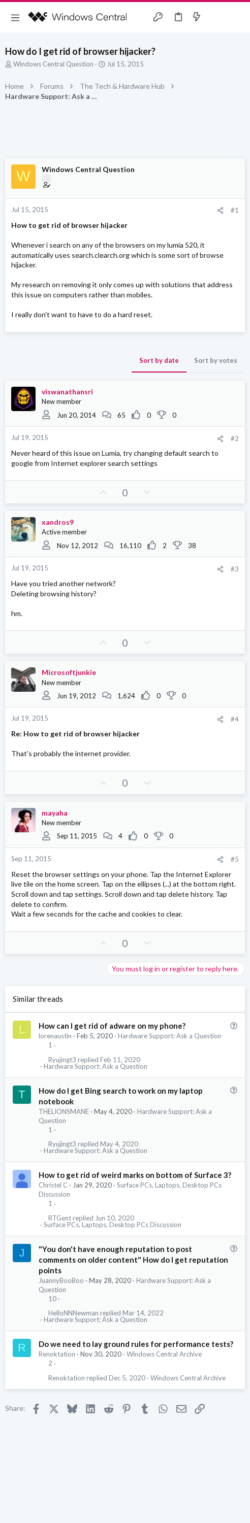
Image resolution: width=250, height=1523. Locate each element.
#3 (235, 569)
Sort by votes (215, 360)
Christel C (53, 1185)
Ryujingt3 (62, 1060)
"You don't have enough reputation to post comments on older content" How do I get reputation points (133, 1259)
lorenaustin (55, 1036)
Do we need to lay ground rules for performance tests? (136, 1343)
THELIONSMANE (64, 1111)
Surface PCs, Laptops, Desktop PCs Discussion (112, 1225)
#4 (235, 719)
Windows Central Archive (164, 1354)
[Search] (236, 17)
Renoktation (57, 1354)
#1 (235, 210)
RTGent (59, 1218)
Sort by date (159, 360)
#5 (235, 859)
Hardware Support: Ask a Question (170, 1036)
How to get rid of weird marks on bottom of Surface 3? (135, 1174)
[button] (15, 17)
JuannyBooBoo (61, 1280)
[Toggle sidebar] (216, 17)
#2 (235, 438)
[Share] (220, 210)
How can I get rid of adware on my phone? (112, 1025)
